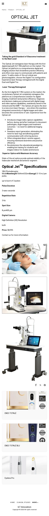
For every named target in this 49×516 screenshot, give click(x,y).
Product (11, 10)
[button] (3, 4)
